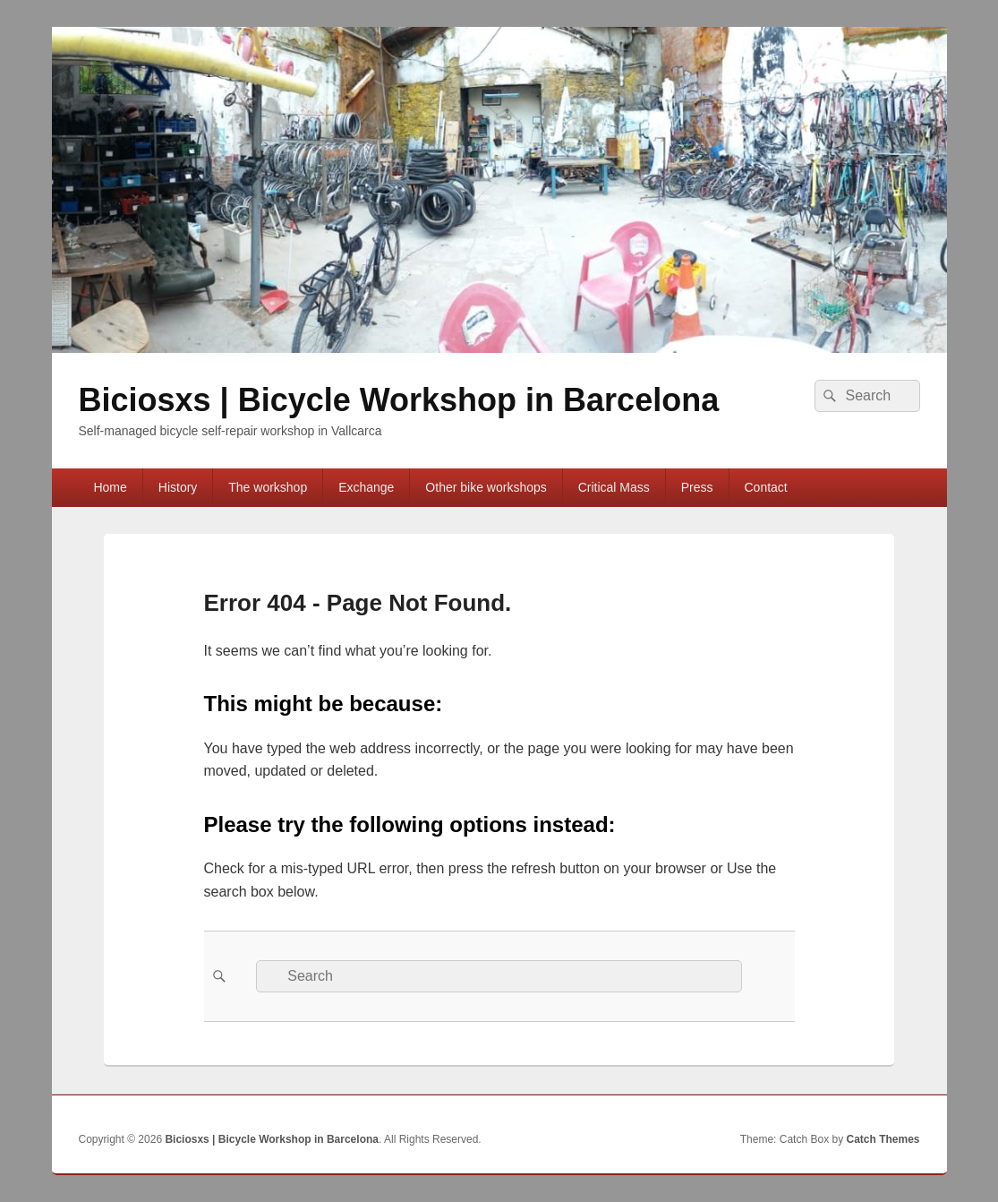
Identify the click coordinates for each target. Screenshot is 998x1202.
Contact (766, 487)
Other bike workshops (485, 487)
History (178, 487)
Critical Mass (614, 487)
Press (697, 487)
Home (109, 487)
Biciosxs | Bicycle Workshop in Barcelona (399, 400)
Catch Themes (882, 1139)
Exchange (366, 487)
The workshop (267, 487)
